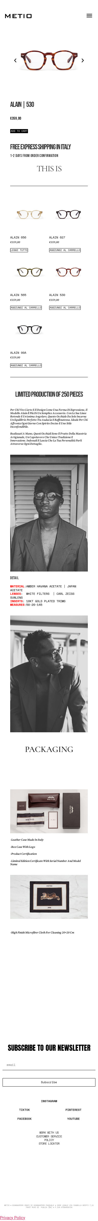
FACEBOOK (24, 1118)
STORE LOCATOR (49, 1143)
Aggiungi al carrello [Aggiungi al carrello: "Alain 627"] (65, 250)
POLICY (49, 1140)
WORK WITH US (49, 1132)
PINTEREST (73, 1110)
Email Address (17, 1058)
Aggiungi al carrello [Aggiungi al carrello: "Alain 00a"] (26, 365)
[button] (15, 60)
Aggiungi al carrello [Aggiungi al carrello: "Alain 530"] (65, 308)
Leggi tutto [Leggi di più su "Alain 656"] (19, 250)
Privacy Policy (12, 1217)
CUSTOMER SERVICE (49, 1136)
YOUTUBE (73, 1118)
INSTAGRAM (49, 1101)
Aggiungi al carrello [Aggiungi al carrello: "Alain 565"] (26, 308)
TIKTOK (24, 1110)
